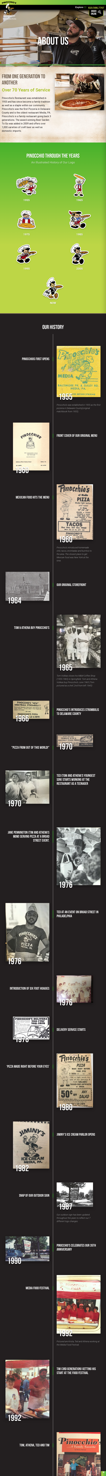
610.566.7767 (96, 7)
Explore (80, 7)
